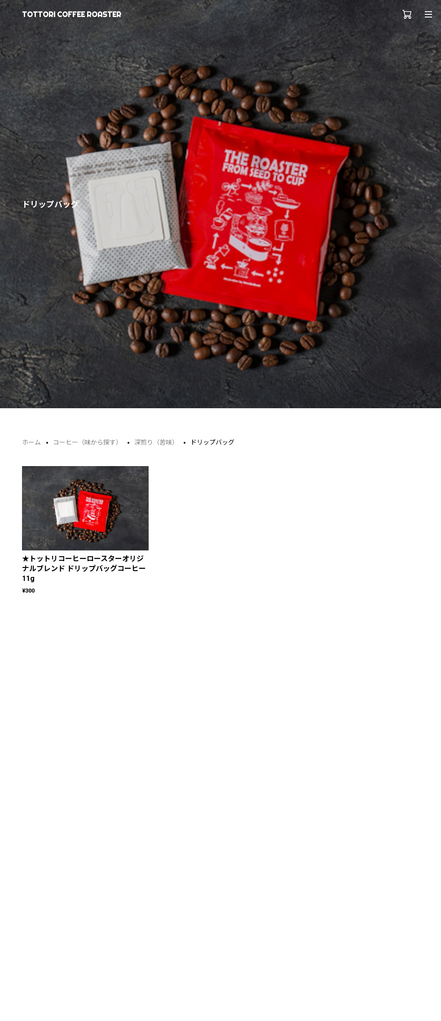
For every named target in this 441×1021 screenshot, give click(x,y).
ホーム (31, 442)
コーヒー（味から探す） (87, 442)
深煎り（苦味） (156, 442)
